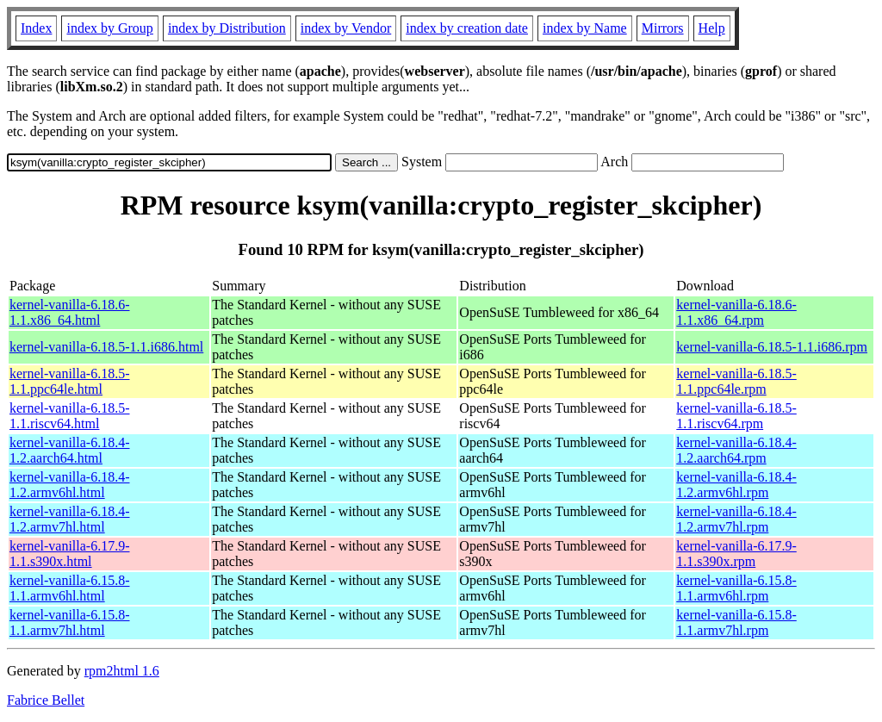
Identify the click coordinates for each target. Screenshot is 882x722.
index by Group (109, 28)
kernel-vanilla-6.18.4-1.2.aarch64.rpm (736, 450)
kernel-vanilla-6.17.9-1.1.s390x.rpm (736, 553)
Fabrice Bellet (45, 700)
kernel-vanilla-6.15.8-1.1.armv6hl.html (69, 588)
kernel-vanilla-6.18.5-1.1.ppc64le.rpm (736, 381)
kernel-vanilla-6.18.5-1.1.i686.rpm (771, 346)
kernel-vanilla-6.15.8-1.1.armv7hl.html (69, 622)
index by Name (585, 28)
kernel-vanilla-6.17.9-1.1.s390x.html (69, 553)
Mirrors (663, 28)
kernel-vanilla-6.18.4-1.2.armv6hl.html (69, 485)
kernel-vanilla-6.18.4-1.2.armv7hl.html (69, 519)
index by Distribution (227, 28)
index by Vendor (346, 28)
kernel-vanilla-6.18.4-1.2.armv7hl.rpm (736, 519)
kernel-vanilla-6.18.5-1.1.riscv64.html (69, 416)
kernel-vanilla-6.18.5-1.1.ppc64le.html (69, 381)
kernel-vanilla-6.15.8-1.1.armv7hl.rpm (736, 622)
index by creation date (467, 28)
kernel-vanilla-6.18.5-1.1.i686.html (106, 346)
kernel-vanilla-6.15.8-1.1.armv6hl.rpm (736, 588)
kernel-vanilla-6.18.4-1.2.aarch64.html (69, 450)
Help (712, 28)
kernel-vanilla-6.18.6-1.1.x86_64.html (69, 312)
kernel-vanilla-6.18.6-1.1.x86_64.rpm (736, 312)
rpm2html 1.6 (121, 670)
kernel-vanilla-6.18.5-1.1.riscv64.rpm (736, 416)
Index (36, 28)
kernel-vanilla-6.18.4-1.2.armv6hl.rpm (736, 485)
